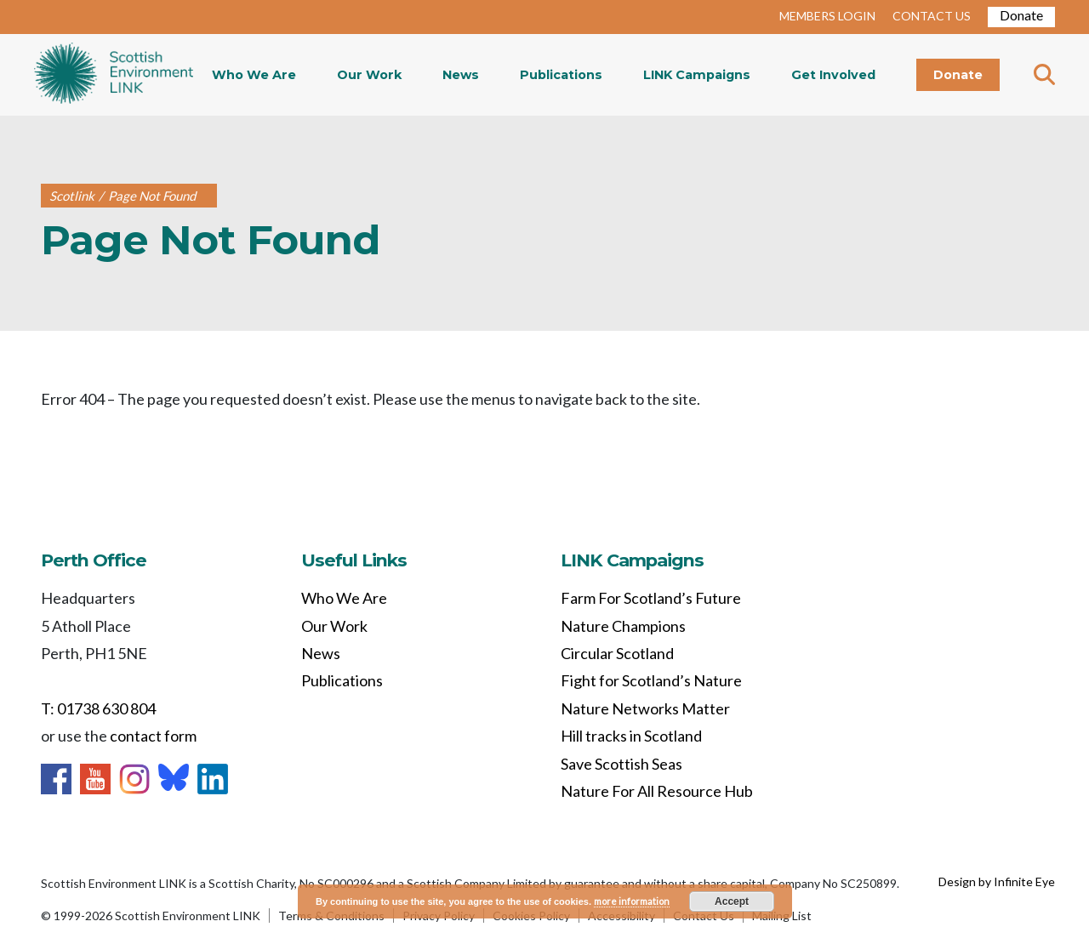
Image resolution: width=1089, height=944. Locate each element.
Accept (732, 901)
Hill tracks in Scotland (631, 735)
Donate (1021, 15)
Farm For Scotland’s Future (651, 598)
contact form (153, 735)
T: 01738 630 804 (98, 708)
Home (113, 75)
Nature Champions (623, 626)
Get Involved (833, 74)
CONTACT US (931, 16)
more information (632, 901)
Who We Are (254, 74)
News (460, 74)
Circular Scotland (617, 653)
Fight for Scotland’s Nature (651, 680)
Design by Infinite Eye (996, 881)
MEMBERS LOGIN (827, 16)
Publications (561, 74)
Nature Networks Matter (645, 708)
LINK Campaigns (696, 74)
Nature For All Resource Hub (657, 791)
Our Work (369, 74)
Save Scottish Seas (621, 763)
